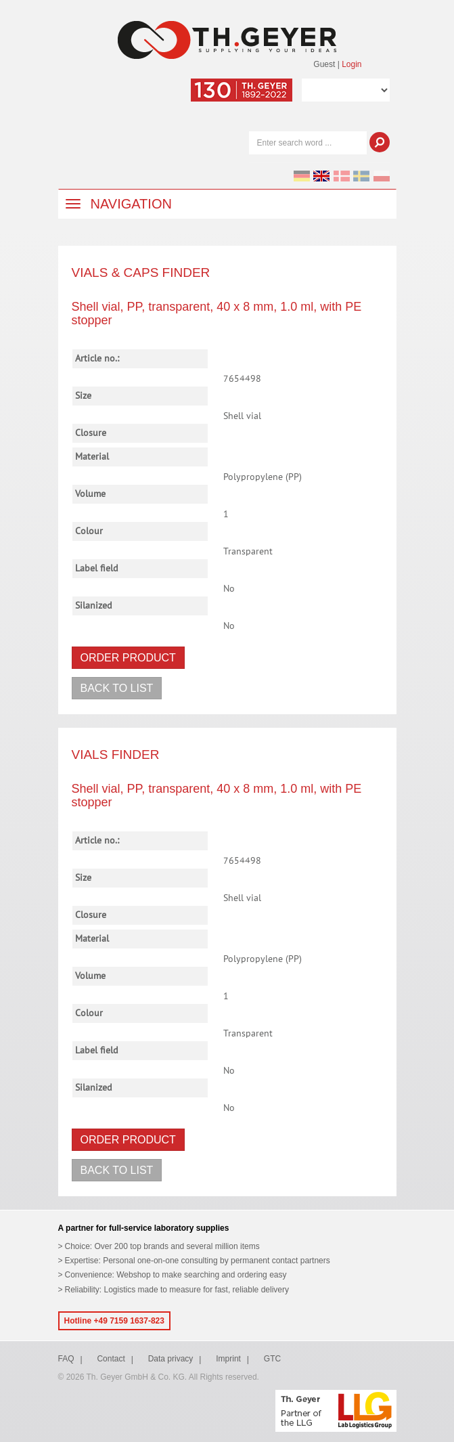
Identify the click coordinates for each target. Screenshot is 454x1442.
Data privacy (171, 1358)
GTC (272, 1358)
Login (351, 64)
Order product (128, 657)
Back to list (117, 688)
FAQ (66, 1358)
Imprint (228, 1358)
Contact (110, 1358)
